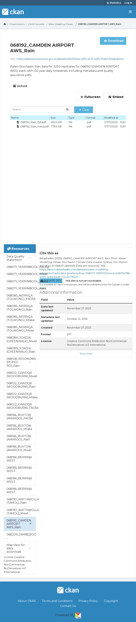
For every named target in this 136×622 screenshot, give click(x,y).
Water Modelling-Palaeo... (61, 24)
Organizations (17, 24)
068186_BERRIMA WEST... (19, 459)
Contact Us (68, 606)
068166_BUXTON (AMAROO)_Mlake (19, 427)
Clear (84, 109)
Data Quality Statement (15, 258)
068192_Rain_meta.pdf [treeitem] (32, 126)
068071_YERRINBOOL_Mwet (21, 274)
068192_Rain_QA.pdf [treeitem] (31, 122)
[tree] (30, 124)
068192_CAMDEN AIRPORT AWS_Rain (99, 24)
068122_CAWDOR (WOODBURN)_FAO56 (21, 406)
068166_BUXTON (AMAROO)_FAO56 (20, 416)
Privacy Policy (88, 601)
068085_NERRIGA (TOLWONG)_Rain (20, 307)
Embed (116, 97)
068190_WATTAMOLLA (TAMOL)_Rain (21, 501)
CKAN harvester (36, 24)
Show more (86, 353)
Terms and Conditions (57, 601)
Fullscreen (90, 97)
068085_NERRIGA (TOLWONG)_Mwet (20, 328)
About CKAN (27, 601)
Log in (128, 2)
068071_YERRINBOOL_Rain (21, 288)
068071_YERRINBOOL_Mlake (21, 281)
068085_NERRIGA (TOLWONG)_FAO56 (21, 297)
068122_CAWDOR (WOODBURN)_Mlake (21, 395)
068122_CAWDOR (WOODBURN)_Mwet (21, 374)
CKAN (78, 615)
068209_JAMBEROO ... (21, 536)
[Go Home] (5, 24)
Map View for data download (16, 548)
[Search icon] (66, 109)
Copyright (111, 601)
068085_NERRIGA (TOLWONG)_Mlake (21, 318)
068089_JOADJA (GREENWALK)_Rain (21, 350)
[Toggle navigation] (130, 11)
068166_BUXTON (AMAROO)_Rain (19, 437)
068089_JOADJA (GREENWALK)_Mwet (21, 339)
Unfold (20, 86)
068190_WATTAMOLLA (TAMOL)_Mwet (21, 511)
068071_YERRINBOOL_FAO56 (21, 267)
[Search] (41, 109)
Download (114, 40)
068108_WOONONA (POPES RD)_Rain (21, 362)
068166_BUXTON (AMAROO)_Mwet (19, 448)
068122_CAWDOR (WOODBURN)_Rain (21, 385)
